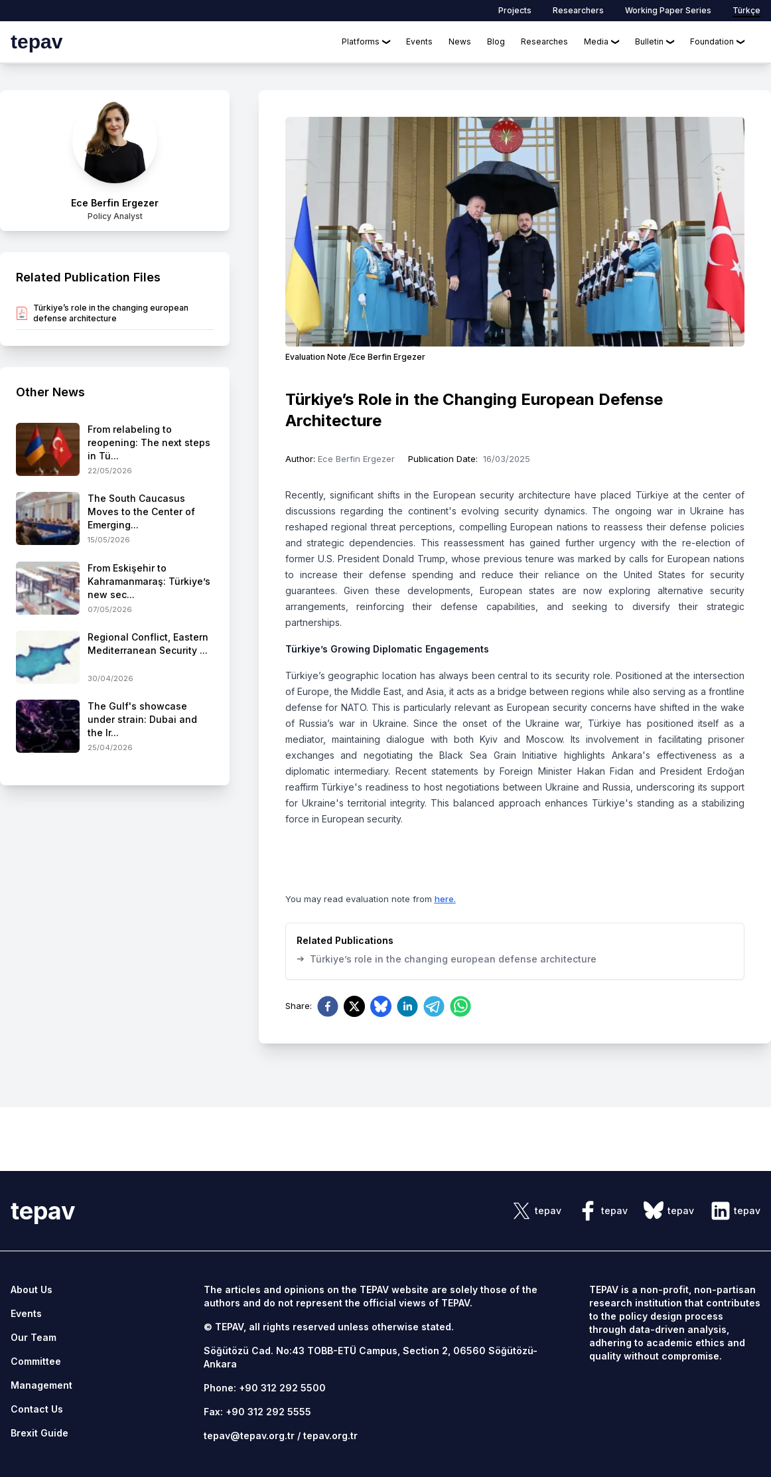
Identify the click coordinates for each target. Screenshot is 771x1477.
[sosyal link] (536, 1210)
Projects (514, 10)
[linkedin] (407, 1006)
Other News (50, 392)
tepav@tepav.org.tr (249, 1435)
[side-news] (115, 450)
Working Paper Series (668, 10)
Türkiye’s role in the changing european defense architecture (446, 958)
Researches (544, 41)
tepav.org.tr (330, 1435)
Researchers (578, 10)
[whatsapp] (460, 1006)
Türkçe (746, 10)
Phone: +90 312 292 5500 (265, 1387)
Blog (496, 41)
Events (419, 41)
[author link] (115, 160)
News (460, 41)
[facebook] (327, 1006)
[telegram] (434, 1006)
